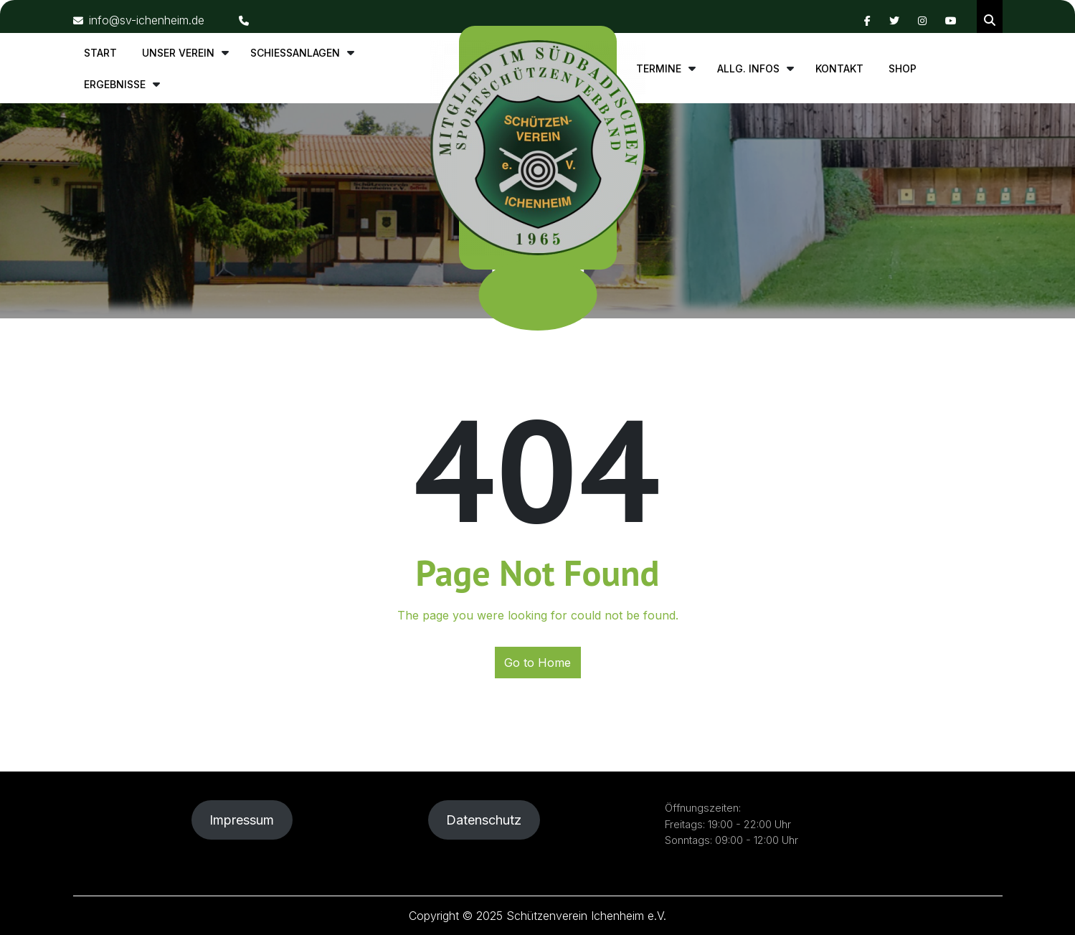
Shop (903, 68)
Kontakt (839, 68)
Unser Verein (178, 53)
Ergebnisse (115, 84)
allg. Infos (748, 68)
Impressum (241, 819)
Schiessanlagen (295, 53)
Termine (658, 68)
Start (100, 53)
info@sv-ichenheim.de (138, 20)
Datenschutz (483, 819)
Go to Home (537, 662)
